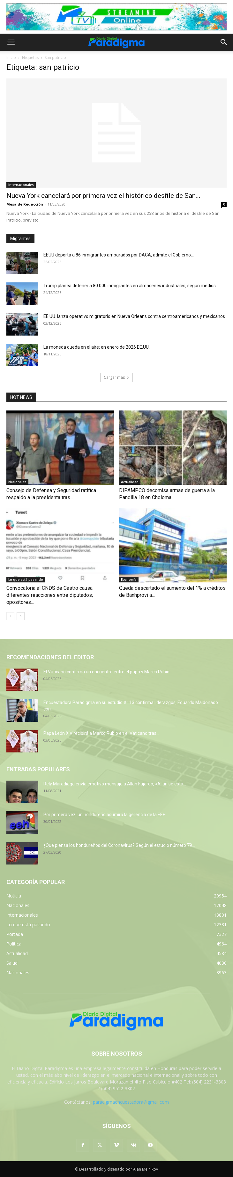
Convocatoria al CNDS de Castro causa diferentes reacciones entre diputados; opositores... (49, 595)
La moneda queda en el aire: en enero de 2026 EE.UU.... (98, 347)
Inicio (11, 57)
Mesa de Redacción (24, 204)
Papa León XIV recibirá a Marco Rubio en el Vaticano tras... (101, 733)
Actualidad (130, 482)
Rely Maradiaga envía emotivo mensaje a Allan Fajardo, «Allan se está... (114, 783)
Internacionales (21, 185)
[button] (11, 42)
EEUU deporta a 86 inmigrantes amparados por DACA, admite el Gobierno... (118, 254)
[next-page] (21, 616)
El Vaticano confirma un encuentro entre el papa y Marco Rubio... (107, 671)
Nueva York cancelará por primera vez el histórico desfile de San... (103, 195)
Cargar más (116, 377)
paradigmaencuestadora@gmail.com (131, 1102)
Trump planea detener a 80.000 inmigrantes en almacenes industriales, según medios (129, 285)
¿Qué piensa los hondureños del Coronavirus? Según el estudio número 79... (119, 845)
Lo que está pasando (25, 579)
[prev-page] (10, 616)
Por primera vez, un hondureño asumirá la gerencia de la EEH (104, 814)
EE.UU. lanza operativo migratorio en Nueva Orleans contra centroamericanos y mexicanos (134, 316)
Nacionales (17, 482)
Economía (129, 579)
